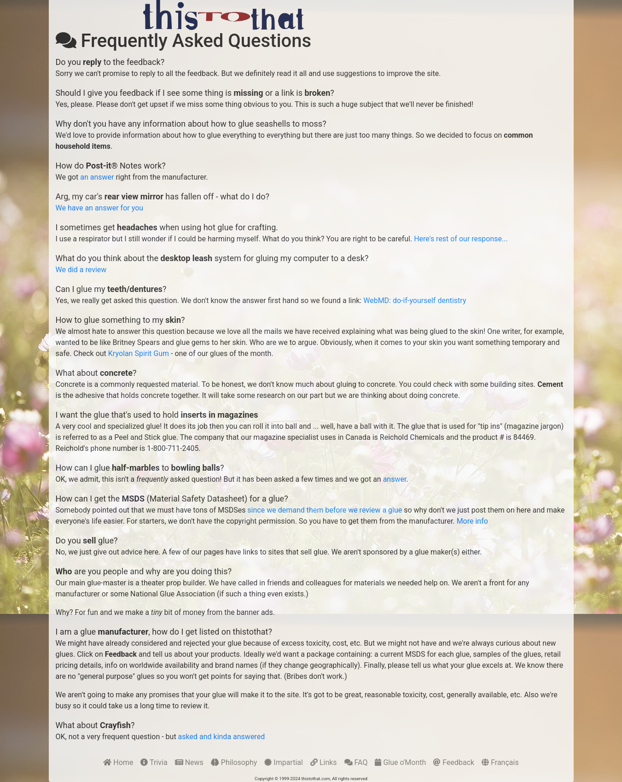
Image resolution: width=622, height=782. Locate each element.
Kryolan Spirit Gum (138, 353)
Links (323, 762)
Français (500, 762)
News (189, 762)
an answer (97, 177)
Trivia (153, 762)
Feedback (453, 762)
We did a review (81, 269)
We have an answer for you (100, 208)
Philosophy (234, 762)
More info (472, 521)
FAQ (356, 762)
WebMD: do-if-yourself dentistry (414, 300)
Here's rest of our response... (461, 238)
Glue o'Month (400, 762)
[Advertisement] (426, 15)
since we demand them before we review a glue (324, 510)
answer (395, 479)
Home (118, 762)
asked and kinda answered (221, 736)
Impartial (283, 762)
